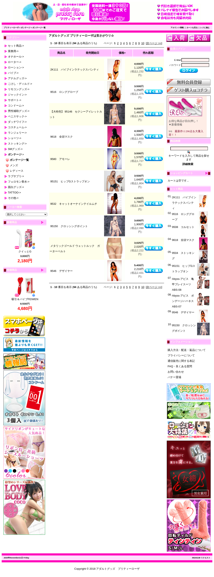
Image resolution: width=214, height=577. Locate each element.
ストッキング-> (17, 143)
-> (16, 154)
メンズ (14, 165)
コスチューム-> (17, 127)
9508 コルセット (183, 227)
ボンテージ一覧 (39, 28)
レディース (16, 170)
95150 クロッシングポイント (69, 226)
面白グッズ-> (16, 187)
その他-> (13, 198)
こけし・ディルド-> (20, 83)
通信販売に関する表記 (181, 360)
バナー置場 (174, 377)
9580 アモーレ (60, 159)
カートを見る (192, 28)
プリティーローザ (11, 28)
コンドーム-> (16, 105)
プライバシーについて (181, 355)
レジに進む (205, 28)
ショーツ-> (14, 138)
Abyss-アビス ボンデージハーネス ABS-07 (184, 301)
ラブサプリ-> (16, 176)
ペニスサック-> (17, 116)
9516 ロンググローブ (64, 91)
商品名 (61, 52)
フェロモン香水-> (18, 181)
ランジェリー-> (17, 132)
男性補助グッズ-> (18, 111)
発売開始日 (92, 52)
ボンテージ (25, 28)
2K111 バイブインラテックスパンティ (74, 69)
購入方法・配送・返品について (187, 350)
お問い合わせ (176, 371)
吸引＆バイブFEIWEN (24, 299)
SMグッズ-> (15, 149)
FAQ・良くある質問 (180, 366)
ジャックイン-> (17, 94)
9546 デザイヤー (61, 271)
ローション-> (16, 67)
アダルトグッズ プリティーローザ (118, 568)
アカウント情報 (177, 28)
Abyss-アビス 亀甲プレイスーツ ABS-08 (183, 284)
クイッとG (24, 251)
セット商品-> (16, 45)
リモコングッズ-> (18, 89)
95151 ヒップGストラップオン (70, 181)
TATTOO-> (14, 192)
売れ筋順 (148, 52)
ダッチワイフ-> (17, 121)
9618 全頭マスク (61, 136)
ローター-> (14, 62)
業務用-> (13, 51)
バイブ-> (13, 72)
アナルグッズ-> (17, 78)
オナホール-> (16, 56)
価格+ (122, 52)
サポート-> (14, 100)
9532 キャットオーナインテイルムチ (73, 203)
